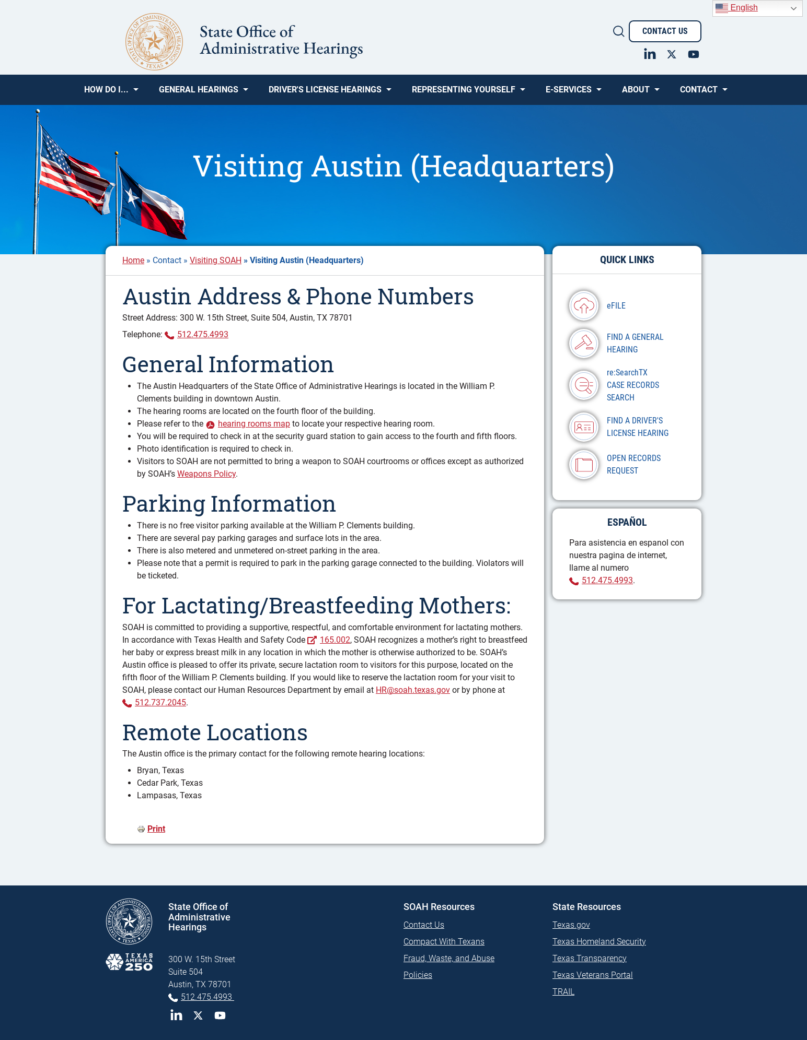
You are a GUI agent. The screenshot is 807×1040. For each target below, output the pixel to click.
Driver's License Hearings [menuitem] (325, 93)
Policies (418, 975)
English (737, 8)
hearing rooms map (254, 424)
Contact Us (665, 31)
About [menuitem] (635, 93)
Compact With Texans (444, 942)
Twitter (198, 1015)
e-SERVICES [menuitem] (568, 93)
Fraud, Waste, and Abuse (449, 958)
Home (133, 260)
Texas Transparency (589, 958)
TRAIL (563, 992)
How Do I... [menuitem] (106, 93)
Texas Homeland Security (599, 942)
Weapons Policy (206, 474)
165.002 (335, 640)
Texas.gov (571, 925)
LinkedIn (176, 1015)
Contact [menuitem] (698, 93)
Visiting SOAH (215, 260)
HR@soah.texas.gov (413, 690)
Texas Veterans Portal (592, 975)
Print (156, 829)
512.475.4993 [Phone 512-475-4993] (207, 997)
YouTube (220, 1015)
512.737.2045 (160, 702)
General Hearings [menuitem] (198, 93)
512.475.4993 (202, 334)
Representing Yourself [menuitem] (463, 93)
